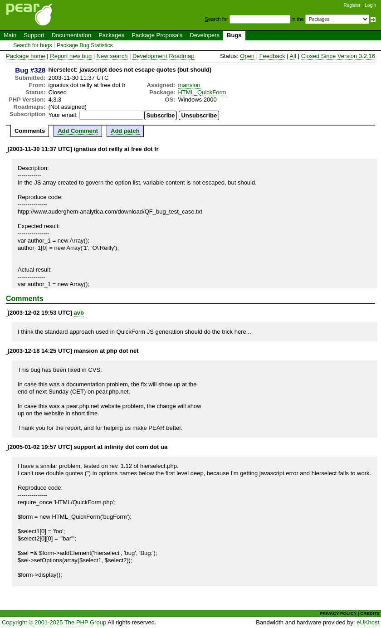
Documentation (71, 35)
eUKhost (368, 622)
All (293, 56)
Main (10, 35)
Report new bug (71, 56)
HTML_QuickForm (202, 92)
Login (370, 5)
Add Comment (78, 130)
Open (247, 56)
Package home (25, 56)
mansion (189, 85)
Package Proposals (157, 35)
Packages (111, 35)
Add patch (125, 130)
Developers (205, 35)
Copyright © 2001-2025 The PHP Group (54, 622)
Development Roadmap (163, 56)
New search (112, 56)
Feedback (272, 56)
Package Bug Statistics (85, 45)
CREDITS (370, 613)
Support (34, 35)
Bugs (234, 35)
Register (352, 5)
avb (79, 312)
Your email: (63, 115)
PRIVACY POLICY (338, 613)
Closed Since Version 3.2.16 (338, 56)
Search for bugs (32, 45)
